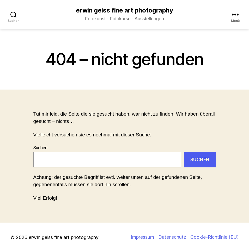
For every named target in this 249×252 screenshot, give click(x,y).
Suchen (40, 147)
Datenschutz (172, 237)
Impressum (142, 237)
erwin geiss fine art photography (124, 10)
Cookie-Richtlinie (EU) (214, 237)
